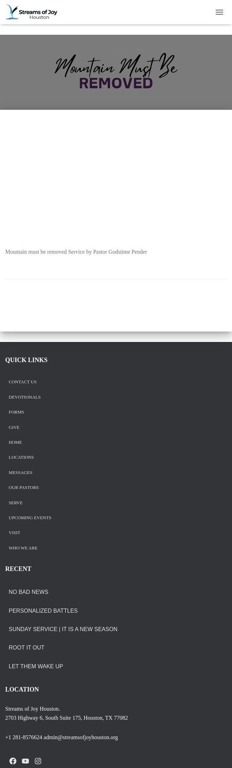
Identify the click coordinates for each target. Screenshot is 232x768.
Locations (21, 457)
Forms (16, 412)
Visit (14, 533)
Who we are (23, 548)
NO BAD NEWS (28, 592)
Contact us (23, 382)
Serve (16, 503)
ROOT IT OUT (27, 648)
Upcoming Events (30, 518)
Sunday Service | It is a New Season (63, 629)
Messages (20, 473)
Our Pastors (24, 488)
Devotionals (25, 397)
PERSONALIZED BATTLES (43, 611)
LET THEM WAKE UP (36, 666)
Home (15, 442)
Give (14, 428)
